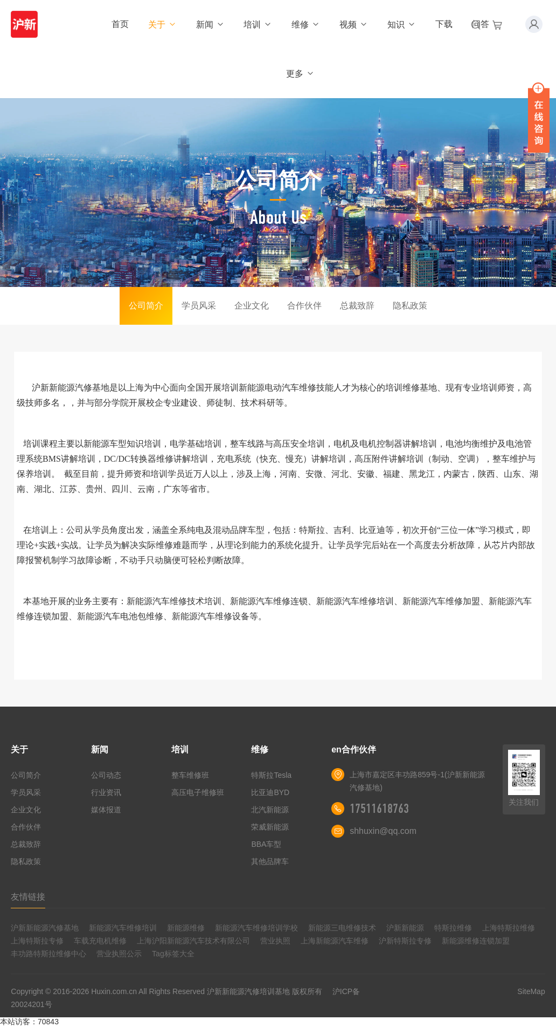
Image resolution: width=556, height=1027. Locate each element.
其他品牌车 (270, 861)
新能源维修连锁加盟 (476, 940)
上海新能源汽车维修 (335, 940)
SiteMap (531, 991)
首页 (120, 24)
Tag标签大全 (173, 953)
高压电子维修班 (197, 792)
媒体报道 (106, 809)
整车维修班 (190, 775)
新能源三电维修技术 (342, 927)
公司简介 (146, 305)
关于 (162, 24)
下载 (444, 24)
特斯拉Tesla (271, 775)
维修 (305, 24)
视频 (353, 24)
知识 (401, 24)
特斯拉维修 (453, 927)
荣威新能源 (270, 827)
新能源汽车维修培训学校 (256, 927)
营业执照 (275, 940)
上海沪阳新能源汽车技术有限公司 (193, 940)
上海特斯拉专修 (37, 940)
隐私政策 (410, 305)
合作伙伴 (304, 305)
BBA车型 (266, 844)
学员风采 (199, 305)
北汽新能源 (270, 809)
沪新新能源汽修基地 (45, 927)
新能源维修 (186, 927)
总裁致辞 (357, 305)
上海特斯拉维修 (508, 927)
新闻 (210, 24)
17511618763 (379, 809)
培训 (258, 24)
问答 (480, 24)
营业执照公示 (119, 953)
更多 (300, 73)
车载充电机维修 (100, 940)
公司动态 (106, 775)
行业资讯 (106, 792)
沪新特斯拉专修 (405, 940)
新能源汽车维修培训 (123, 927)
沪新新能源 (405, 927)
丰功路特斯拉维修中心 (48, 953)
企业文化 (251, 305)
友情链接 (28, 896)
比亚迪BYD (270, 792)
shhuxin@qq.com (383, 831)
